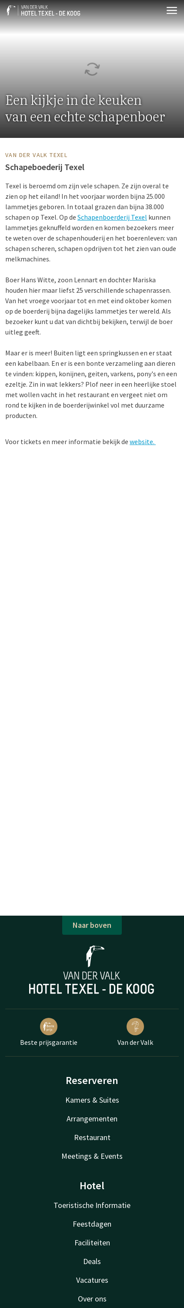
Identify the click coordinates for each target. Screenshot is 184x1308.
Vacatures (92, 1280)
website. (143, 441)
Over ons (92, 1299)
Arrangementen (92, 1119)
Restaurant (92, 1137)
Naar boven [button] (92, 925)
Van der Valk (135, 1032)
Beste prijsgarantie (48, 1032)
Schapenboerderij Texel (112, 217)
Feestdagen (92, 1224)
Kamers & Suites (92, 1100)
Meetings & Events (92, 1156)
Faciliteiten (92, 1243)
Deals (92, 1261)
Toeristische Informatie (92, 1205)
